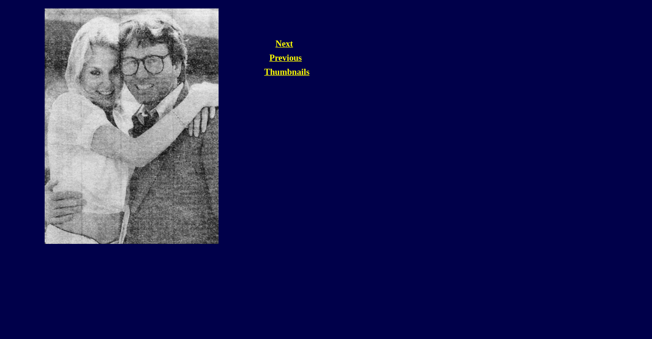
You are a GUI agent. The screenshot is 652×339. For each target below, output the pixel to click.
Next (284, 43)
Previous (285, 58)
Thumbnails (286, 72)
